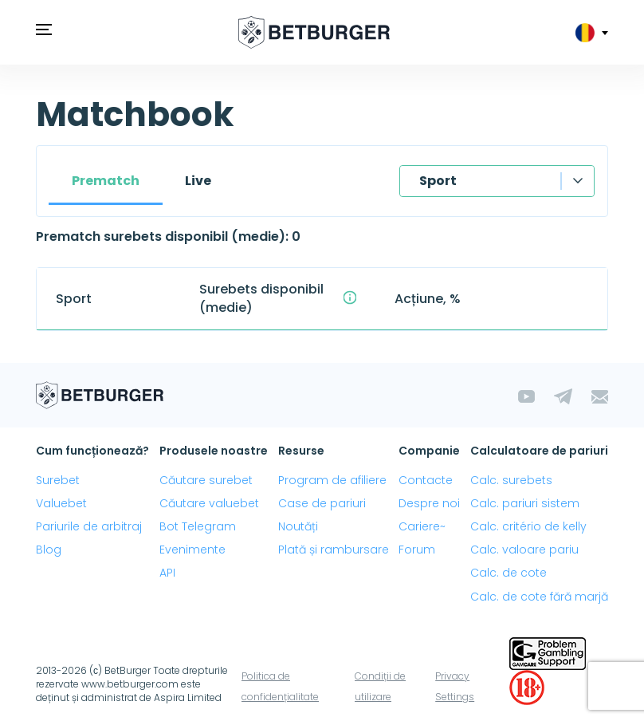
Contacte (426, 480)
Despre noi (429, 503)
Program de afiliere (332, 480)
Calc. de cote (508, 573)
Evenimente (192, 549)
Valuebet (61, 503)
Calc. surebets (511, 480)
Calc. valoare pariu (524, 549)
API (167, 573)
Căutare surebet (206, 480)
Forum (417, 549)
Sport (438, 180)
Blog (48, 549)
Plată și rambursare (333, 549)
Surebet (58, 480)
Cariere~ (422, 526)
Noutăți (298, 526)
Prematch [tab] (105, 180)
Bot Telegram (197, 526)
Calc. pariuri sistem (524, 503)
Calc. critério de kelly (528, 526)
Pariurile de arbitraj (89, 526)
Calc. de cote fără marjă (539, 597)
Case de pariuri (322, 503)
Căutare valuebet (209, 503)
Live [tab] (198, 180)
